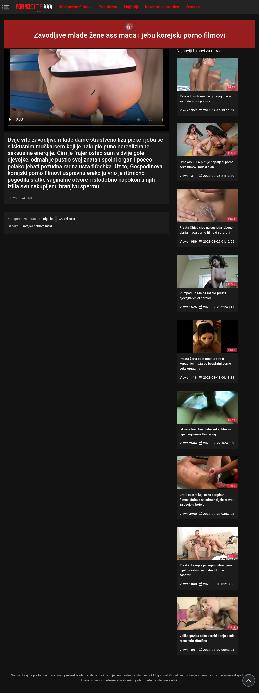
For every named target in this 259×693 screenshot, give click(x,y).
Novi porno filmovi (75, 7)
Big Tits (48, 219)
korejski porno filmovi (37, 226)
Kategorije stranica (162, 7)
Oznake (193, 7)
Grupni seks (67, 219)
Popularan (108, 7)
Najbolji (131, 7)
